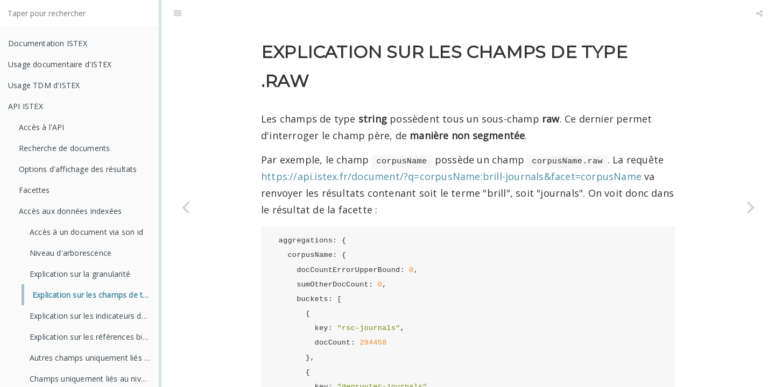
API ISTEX (25, 106)
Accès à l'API (42, 127)
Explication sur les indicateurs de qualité (94, 316)
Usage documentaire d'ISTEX (59, 64)
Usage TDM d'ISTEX (44, 85)
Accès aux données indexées (70, 211)
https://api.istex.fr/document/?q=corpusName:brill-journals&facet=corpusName (451, 149)
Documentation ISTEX (47, 43)
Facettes (34, 190)
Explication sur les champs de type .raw (95, 295)
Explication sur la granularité (80, 274)
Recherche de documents (64, 148)
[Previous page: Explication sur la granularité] (185, 207)
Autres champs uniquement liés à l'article (94, 358)
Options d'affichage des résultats (78, 169)
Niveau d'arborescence (70, 253)
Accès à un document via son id (86, 232)
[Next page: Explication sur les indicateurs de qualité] (751, 207)
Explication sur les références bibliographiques (94, 337)
